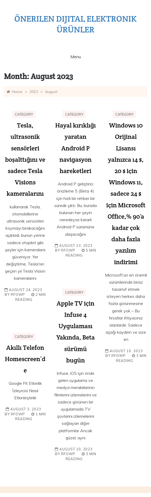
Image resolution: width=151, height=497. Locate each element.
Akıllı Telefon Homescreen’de (25, 358)
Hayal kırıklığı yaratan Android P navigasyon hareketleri (75, 148)
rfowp (18, 294)
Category (24, 114)
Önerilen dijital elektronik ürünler (75, 24)
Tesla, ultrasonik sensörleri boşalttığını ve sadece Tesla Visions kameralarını (25, 159)
